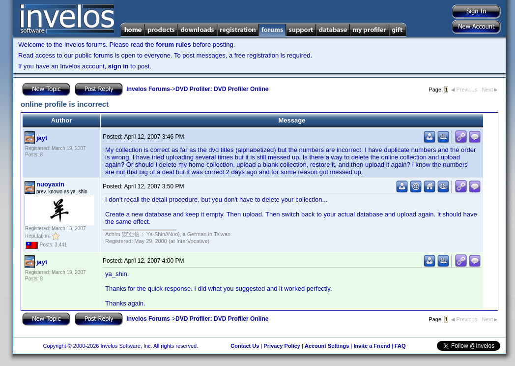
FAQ (400, 346)
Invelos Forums (148, 89)
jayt (41, 138)
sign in (118, 66)
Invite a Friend (371, 346)
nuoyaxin (50, 184)
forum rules (173, 44)
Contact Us (244, 346)
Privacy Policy (281, 346)
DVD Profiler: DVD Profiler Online (221, 89)
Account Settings (327, 346)
